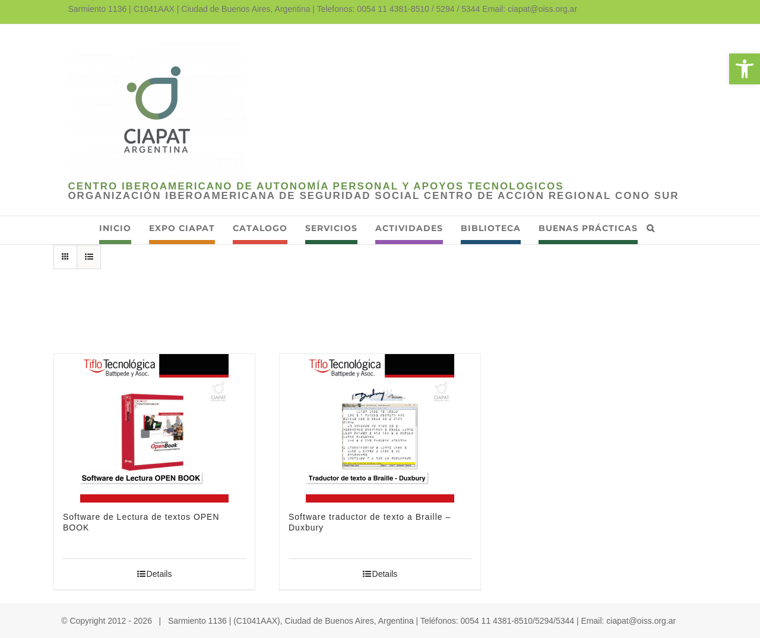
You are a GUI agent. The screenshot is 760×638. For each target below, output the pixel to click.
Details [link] (159, 574)
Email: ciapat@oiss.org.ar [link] (529, 9)
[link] (744, 68)
